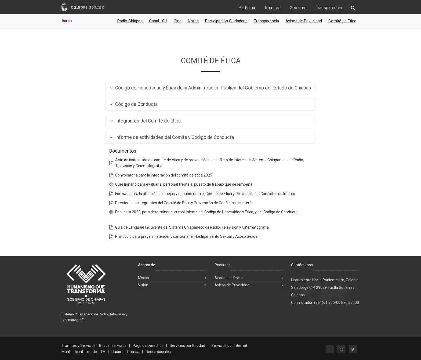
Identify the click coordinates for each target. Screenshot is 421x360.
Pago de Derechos (148, 345)
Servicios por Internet (229, 345)
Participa (246, 7)
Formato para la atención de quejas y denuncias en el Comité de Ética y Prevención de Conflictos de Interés (205, 194)
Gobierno (298, 7)
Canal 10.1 (158, 21)
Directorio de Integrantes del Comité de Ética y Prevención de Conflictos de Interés (184, 203)
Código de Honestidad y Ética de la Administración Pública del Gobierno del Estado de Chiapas (210, 88)
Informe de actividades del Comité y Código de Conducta (172, 137)
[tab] (210, 88)
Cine (178, 21)
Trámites (272, 7)
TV (102, 352)
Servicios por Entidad (187, 345)
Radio (116, 352)
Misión (143, 278)
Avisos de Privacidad (303, 21)
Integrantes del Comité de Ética (145, 121)
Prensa (133, 352)
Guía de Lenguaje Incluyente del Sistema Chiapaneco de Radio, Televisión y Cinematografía (192, 227)
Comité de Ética (342, 21)
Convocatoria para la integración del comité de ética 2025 (163, 175)
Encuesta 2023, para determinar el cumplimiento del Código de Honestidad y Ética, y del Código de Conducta (206, 212)
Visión (143, 285)
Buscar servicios (112, 345)
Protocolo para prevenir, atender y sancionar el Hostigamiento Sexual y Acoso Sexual (186, 236)
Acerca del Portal (229, 278)
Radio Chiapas (130, 21)
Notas (193, 21)
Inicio (66, 20)
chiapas (87, 7)
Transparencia (329, 7)
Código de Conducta (134, 104)
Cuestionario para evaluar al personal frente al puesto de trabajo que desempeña (183, 184)
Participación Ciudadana (226, 21)
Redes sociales (158, 352)
